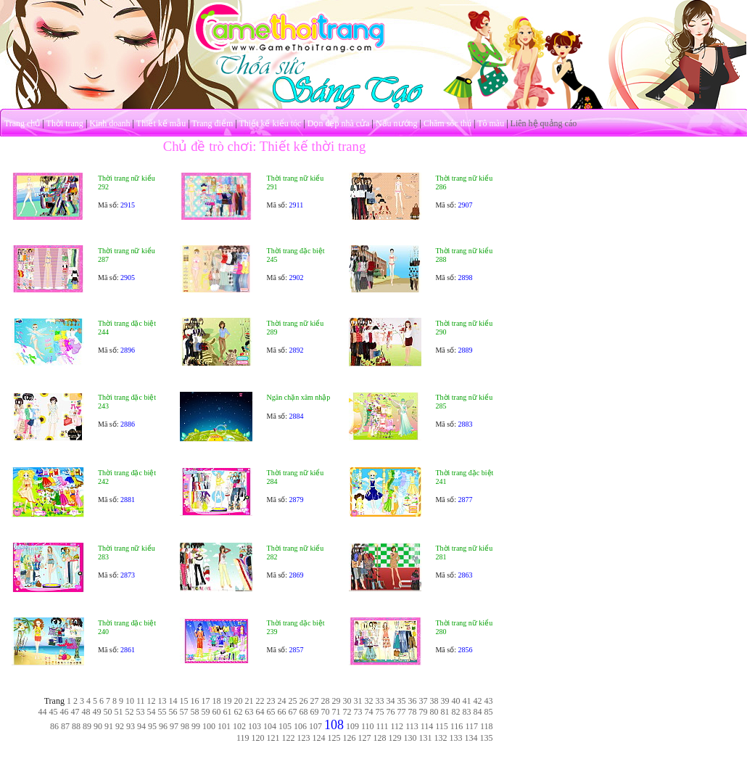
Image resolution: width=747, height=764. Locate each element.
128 (380, 738)
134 (471, 738)
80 (434, 712)
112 (397, 726)
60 (216, 712)
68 (304, 712)
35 (401, 701)
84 (478, 712)
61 (227, 712)
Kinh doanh (109, 123)
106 (300, 726)
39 (445, 701)
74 (369, 712)
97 (174, 726)
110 (367, 726)
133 (456, 738)
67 (293, 712)
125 (334, 738)
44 (42, 712)
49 (97, 712)
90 (98, 726)
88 (76, 726)
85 (488, 712)
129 (395, 738)
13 (162, 701)
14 (173, 701)
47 (75, 712)
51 (119, 712)
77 (401, 712)
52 (129, 712)
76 (391, 712)
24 (282, 701)
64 (260, 712)
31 (358, 701)
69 (314, 712)
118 (486, 726)
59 (206, 712)
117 (471, 726)
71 (336, 712)
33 (380, 701)
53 (140, 712)
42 (478, 701)
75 (380, 712)
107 (315, 726)
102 (239, 726)
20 (238, 701)
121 (273, 738)
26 (304, 701)
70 (325, 712)
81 (445, 712)
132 (440, 738)
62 (238, 712)
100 (208, 726)
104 (269, 726)
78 (412, 712)
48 (86, 712)
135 (486, 738)
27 (314, 701)
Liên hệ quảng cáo (544, 123)
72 (347, 712)
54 (151, 712)
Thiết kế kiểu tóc (270, 123)
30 (347, 701)
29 (336, 701)
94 (141, 726)
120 (258, 738)
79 (423, 712)
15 (184, 701)
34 (391, 701)
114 (427, 726)
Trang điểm (212, 123)
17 (206, 701)
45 (53, 712)
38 (434, 701)
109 (352, 726)
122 (288, 738)
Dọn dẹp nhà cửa (339, 123)
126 (349, 738)
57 (184, 712)
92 (119, 726)
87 (65, 726)
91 (108, 726)
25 (293, 701)
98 (185, 726)
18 (216, 701)
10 (129, 701)
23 (271, 701)
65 (271, 712)
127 (364, 738)
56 (173, 712)
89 (87, 726)
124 (319, 738)
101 (224, 726)
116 (456, 726)
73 (358, 712)
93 (130, 726)
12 (151, 701)
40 (456, 701)
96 (163, 726)
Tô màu (490, 123)
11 (140, 701)
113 (411, 726)
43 (488, 701)
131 (425, 738)
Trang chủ (22, 123)
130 (410, 738)
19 (227, 701)
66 (282, 712)
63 (249, 712)
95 (152, 726)
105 (285, 726)
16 (195, 701)
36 (412, 701)
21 (249, 701)
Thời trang (64, 123)
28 (325, 701)
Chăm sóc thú (447, 123)
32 (369, 701)
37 (423, 701)
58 (195, 712)
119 (242, 738)
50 (108, 712)
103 (254, 726)
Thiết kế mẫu (161, 123)
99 (195, 726)
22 (260, 701)
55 (162, 712)
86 (54, 726)
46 (64, 712)
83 (467, 712)
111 (382, 726)
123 (303, 738)
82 (456, 712)
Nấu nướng (397, 123)
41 (467, 701)
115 (441, 726)
